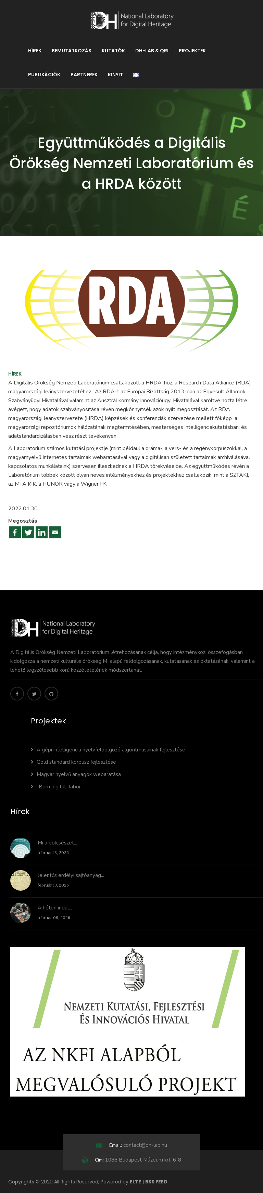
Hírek (34, 50)
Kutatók (113, 50)
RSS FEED (156, 1181)
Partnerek (84, 74)
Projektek (192, 50)
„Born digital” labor (56, 786)
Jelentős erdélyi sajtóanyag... (71, 875)
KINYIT (115, 74)
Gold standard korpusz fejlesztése (73, 762)
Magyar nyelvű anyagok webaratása (76, 774)
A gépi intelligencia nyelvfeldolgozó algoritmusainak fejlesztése (108, 749)
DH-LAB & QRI (151, 50)
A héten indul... (55, 907)
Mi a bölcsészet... (57, 842)
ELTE (135, 1181)
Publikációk (44, 74)
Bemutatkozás (71, 50)
